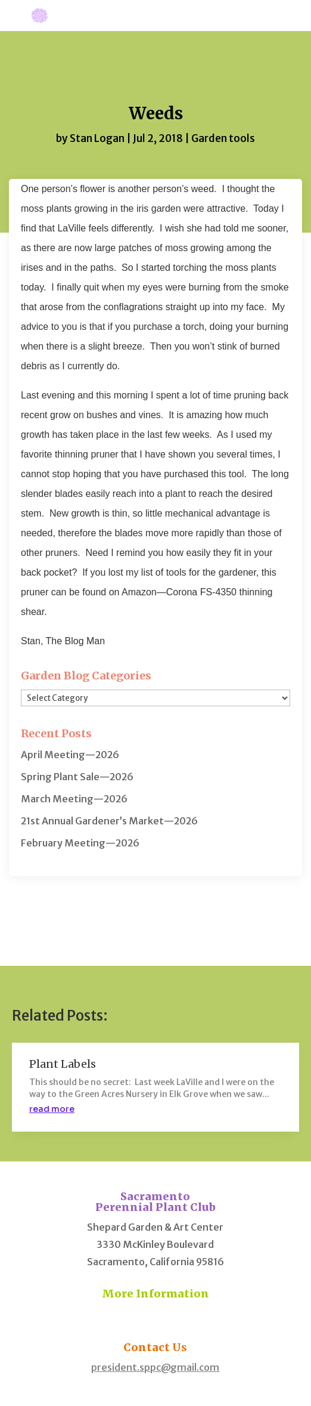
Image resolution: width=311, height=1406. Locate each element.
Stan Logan (97, 138)
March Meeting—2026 (74, 799)
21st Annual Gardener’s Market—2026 (109, 821)
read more (51, 1109)
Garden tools (223, 138)
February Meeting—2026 (80, 843)
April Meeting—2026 (70, 755)
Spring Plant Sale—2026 (77, 777)
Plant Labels (62, 1064)
